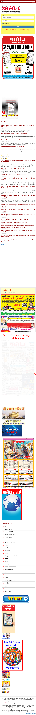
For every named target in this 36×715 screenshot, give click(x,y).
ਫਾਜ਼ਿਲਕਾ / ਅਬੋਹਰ (7, 588)
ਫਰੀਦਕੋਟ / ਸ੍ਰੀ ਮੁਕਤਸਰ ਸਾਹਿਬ (9, 566)
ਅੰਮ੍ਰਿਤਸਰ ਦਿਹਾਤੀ (7, 537)
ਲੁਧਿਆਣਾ (5, 553)
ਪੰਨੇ (12, 523)
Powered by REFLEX (31, 713)
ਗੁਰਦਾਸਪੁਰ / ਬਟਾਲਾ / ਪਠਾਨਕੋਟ (9, 542)
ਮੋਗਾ (5, 572)
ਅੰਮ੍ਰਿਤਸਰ (6, 545)
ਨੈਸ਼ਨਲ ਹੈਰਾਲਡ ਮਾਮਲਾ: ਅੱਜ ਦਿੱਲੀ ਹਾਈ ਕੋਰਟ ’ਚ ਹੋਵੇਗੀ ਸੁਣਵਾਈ (14, 133)
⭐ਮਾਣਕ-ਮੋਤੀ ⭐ (4, 155)
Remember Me (6, 23)
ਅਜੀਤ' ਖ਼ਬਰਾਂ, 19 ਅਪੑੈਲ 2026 (9, 292)
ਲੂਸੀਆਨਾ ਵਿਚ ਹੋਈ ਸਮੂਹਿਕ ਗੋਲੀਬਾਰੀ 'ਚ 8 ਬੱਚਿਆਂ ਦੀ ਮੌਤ (12, 168)
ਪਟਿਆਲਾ (5, 561)
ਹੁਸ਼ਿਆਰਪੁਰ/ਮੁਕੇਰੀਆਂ (8, 531)
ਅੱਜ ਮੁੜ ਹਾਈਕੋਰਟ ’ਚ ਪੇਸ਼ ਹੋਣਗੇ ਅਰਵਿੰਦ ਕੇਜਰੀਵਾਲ (11, 140)
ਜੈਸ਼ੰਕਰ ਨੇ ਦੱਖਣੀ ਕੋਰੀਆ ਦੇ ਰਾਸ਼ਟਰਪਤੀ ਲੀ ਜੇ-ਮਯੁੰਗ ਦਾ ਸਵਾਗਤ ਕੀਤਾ (14, 219)
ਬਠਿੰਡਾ (6, 583)
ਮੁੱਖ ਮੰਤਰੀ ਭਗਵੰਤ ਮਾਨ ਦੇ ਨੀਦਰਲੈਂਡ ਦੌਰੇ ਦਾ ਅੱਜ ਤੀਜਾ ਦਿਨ (12, 146)
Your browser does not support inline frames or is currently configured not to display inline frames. (10, 274)
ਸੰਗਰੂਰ (5, 574)
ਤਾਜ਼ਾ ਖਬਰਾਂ (4, 121)
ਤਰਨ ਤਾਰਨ (6, 539)
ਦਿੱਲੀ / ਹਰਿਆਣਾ (7, 591)
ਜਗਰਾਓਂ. (5, 548)
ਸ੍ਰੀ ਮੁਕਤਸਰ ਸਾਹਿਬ (8, 569)
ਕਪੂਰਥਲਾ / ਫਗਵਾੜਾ (7, 529)
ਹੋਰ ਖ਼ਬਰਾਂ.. (3, 244)
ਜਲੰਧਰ (5, 526)
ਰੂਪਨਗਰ (5, 558)
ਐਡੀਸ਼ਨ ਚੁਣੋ (6, 523)
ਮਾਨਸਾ (5, 586)
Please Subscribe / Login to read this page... (18, 337)
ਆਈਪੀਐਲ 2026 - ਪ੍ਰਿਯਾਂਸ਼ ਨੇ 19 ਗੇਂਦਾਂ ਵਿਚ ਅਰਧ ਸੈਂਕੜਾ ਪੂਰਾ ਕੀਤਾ (14, 222)
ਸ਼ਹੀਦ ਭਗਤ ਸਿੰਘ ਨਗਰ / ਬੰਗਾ (9, 534)
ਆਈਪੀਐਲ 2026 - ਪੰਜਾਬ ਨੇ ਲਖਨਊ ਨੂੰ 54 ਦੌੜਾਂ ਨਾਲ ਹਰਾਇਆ (13, 174)
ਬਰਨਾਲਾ (5, 577)
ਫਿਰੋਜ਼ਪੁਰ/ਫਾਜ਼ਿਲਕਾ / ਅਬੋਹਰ (9, 580)
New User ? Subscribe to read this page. (18, 29)
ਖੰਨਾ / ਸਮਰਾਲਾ (6, 550)
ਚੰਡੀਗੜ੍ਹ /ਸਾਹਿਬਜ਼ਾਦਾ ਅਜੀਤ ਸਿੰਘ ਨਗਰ (11, 556)
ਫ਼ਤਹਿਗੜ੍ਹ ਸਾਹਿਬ (7, 564)
